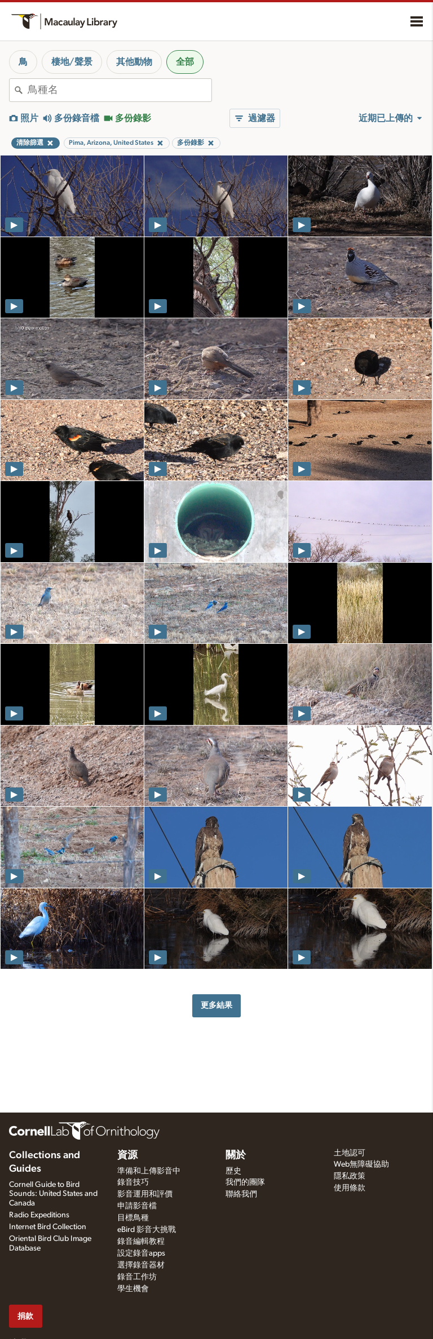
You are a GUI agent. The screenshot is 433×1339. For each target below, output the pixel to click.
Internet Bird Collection (47, 1227)
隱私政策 (349, 1176)
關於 (236, 1155)
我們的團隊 (245, 1182)
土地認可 (349, 1153)
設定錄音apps (141, 1253)
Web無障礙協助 (361, 1164)
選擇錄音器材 (141, 1265)
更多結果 (216, 1005)
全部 (185, 61)
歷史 (233, 1171)
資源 (127, 1155)
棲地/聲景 (71, 61)
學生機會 (133, 1289)
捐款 (25, 1316)
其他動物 (134, 61)
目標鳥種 (133, 1218)
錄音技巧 (133, 1182)
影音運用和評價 (145, 1194)
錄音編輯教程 (141, 1241)
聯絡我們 (241, 1194)
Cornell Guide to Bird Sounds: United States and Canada (53, 1194)
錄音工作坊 (137, 1277)
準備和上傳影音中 (148, 1171)
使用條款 (349, 1188)
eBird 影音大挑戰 (146, 1230)
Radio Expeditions (39, 1215)
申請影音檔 (137, 1206)
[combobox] (119, 90)
